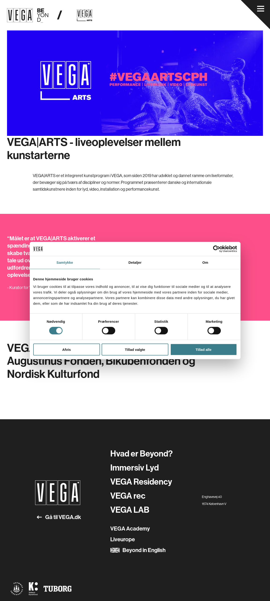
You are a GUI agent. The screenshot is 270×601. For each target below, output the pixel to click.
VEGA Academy (130, 528)
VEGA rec (127, 496)
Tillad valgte (135, 349)
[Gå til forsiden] (57, 492)
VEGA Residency (141, 482)
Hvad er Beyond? (141, 454)
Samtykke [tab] (64, 262)
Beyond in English (138, 550)
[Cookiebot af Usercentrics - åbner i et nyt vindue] (216, 248)
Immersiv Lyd (134, 468)
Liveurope (122, 539)
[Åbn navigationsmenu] (260, 9)
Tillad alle (203, 349)
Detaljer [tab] (135, 262)
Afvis (66, 349)
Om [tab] (205, 262)
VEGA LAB (129, 510)
